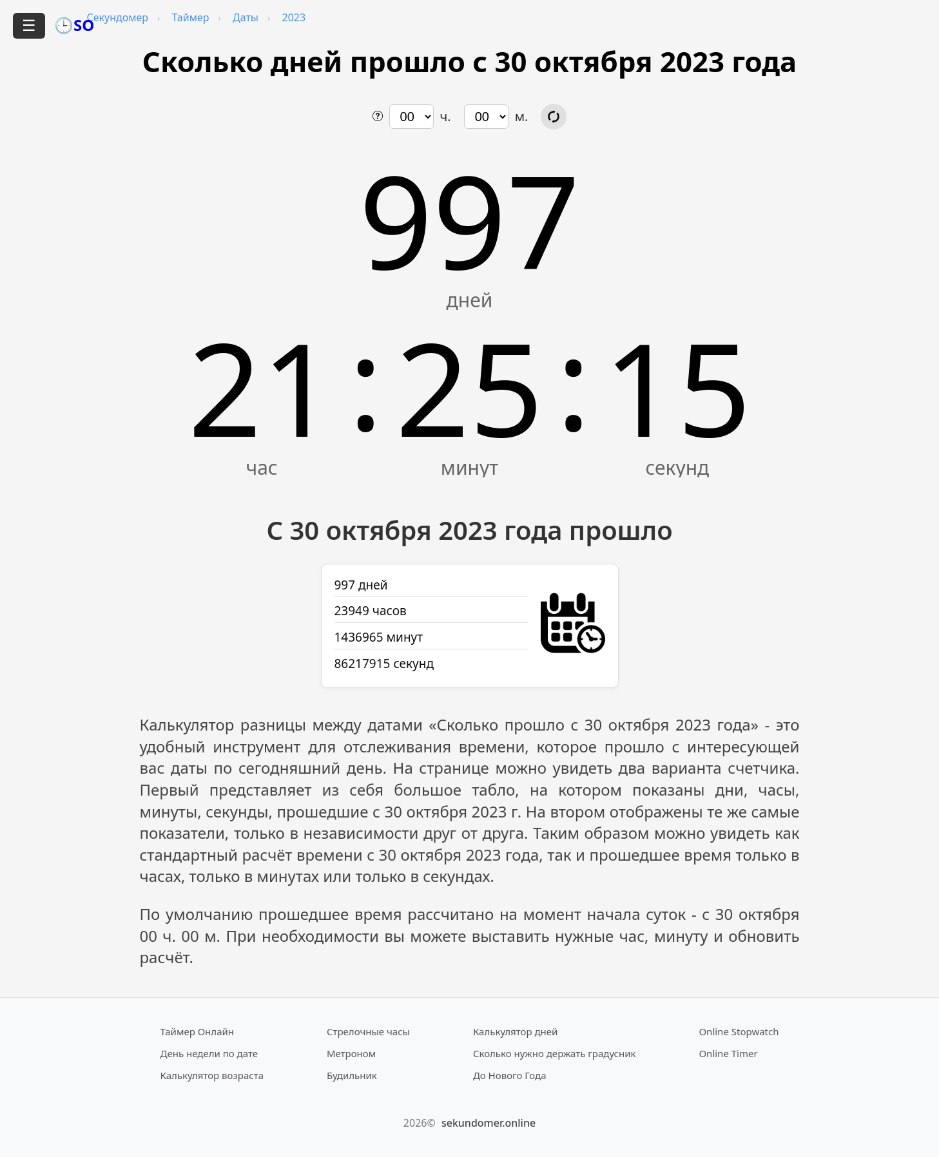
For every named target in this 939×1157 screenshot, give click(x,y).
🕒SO (74, 24)
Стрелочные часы (368, 1031)
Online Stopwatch (739, 1031)
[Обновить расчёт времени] (553, 116)
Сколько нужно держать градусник (554, 1053)
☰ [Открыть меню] (29, 25)
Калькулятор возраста (212, 1075)
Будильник (352, 1075)
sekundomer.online (488, 1123)
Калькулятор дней (515, 1031)
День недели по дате (209, 1053)
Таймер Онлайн (197, 1031)
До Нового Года (510, 1075)
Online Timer (728, 1053)
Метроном (351, 1053)
